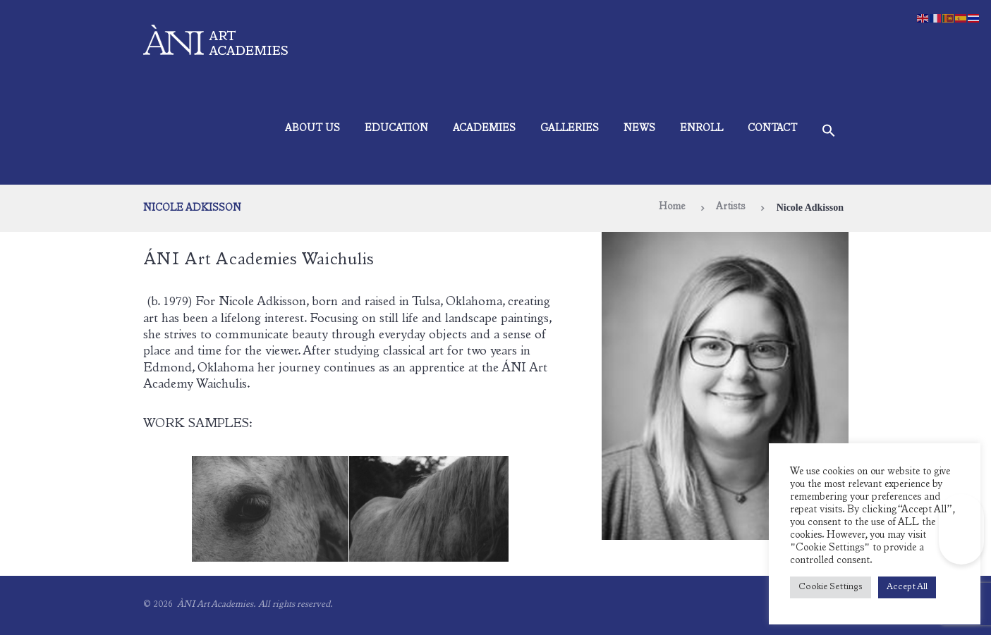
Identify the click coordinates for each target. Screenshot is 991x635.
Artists (730, 207)
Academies (484, 129)
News (639, 129)
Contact (772, 129)
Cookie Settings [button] (830, 587)
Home (672, 207)
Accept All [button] (907, 587)
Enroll (701, 129)
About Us (312, 129)
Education (396, 129)
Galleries (569, 129)
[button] (829, 133)
